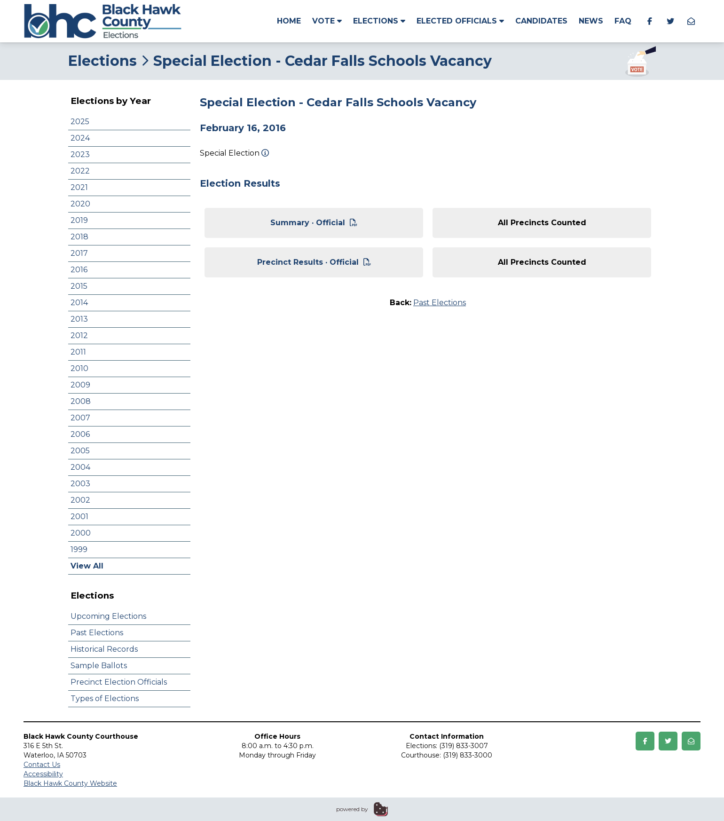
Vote (327, 20)
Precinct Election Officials (119, 682)
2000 (81, 533)
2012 (79, 335)
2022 (80, 170)
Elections (379, 20)
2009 (80, 384)
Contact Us (42, 764)
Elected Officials (460, 20)
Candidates (541, 20)
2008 (81, 401)
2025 (80, 121)
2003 (80, 483)
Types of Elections (105, 698)
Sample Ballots (99, 665)
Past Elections (97, 632)
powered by (352, 809)
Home (289, 20)
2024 (80, 138)
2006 (80, 434)
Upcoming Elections (108, 616)
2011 (78, 351)
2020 (80, 203)
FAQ (622, 20)
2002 (80, 500)
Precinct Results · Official (314, 262)
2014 (79, 302)
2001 (79, 516)
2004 (80, 467)
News (591, 20)
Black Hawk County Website (70, 783)
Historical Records (104, 649)
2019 (79, 220)
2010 (79, 368)
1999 (79, 549)
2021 (79, 187)
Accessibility (43, 774)
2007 (80, 417)
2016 (79, 269)
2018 (79, 236)
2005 (80, 450)
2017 (79, 253)
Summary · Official (313, 222)
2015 (79, 286)
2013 (79, 319)
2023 (80, 154)
